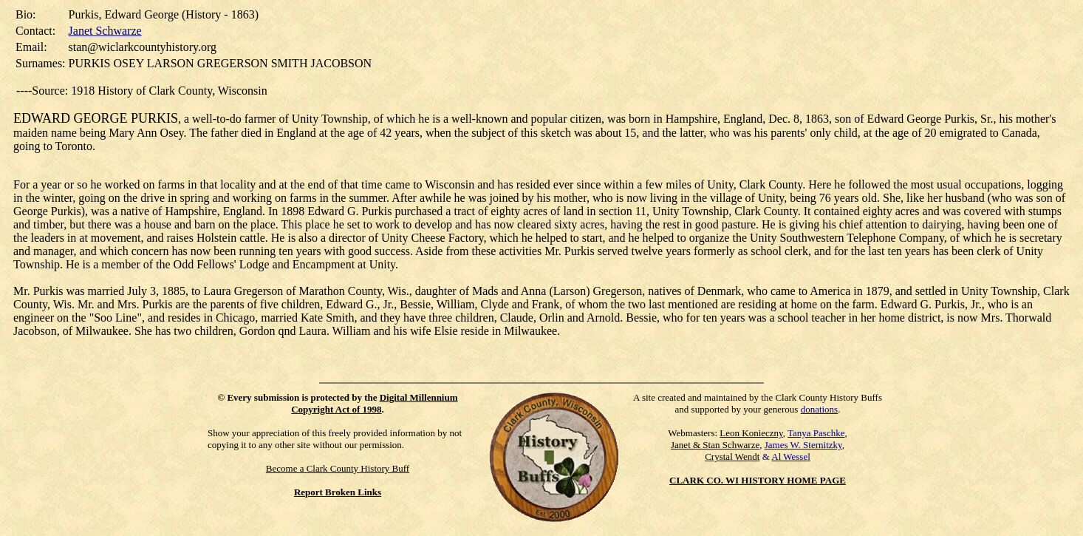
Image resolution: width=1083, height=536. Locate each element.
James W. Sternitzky (803, 444)
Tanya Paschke (816, 432)
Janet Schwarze (105, 30)
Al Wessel (790, 456)
